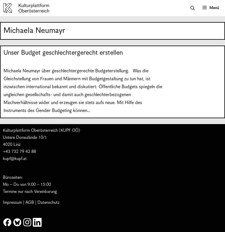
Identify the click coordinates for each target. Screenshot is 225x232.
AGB (29, 202)
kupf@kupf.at (15, 158)
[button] (193, 8)
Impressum (12, 202)
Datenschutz (48, 202)
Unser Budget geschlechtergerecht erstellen (63, 52)
